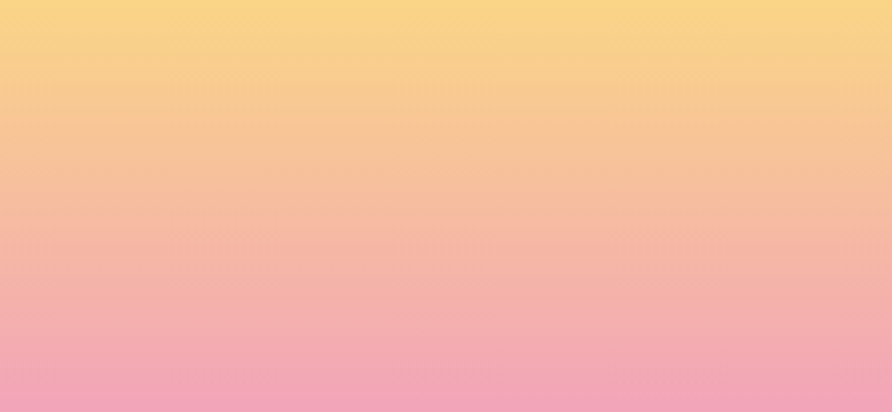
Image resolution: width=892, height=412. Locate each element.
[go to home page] (163, 66)
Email (463, 270)
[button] (729, 19)
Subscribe (228, 362)
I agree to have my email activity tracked (286, 334)
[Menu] (801, 20)
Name (212, 270)
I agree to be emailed (252, 319)
